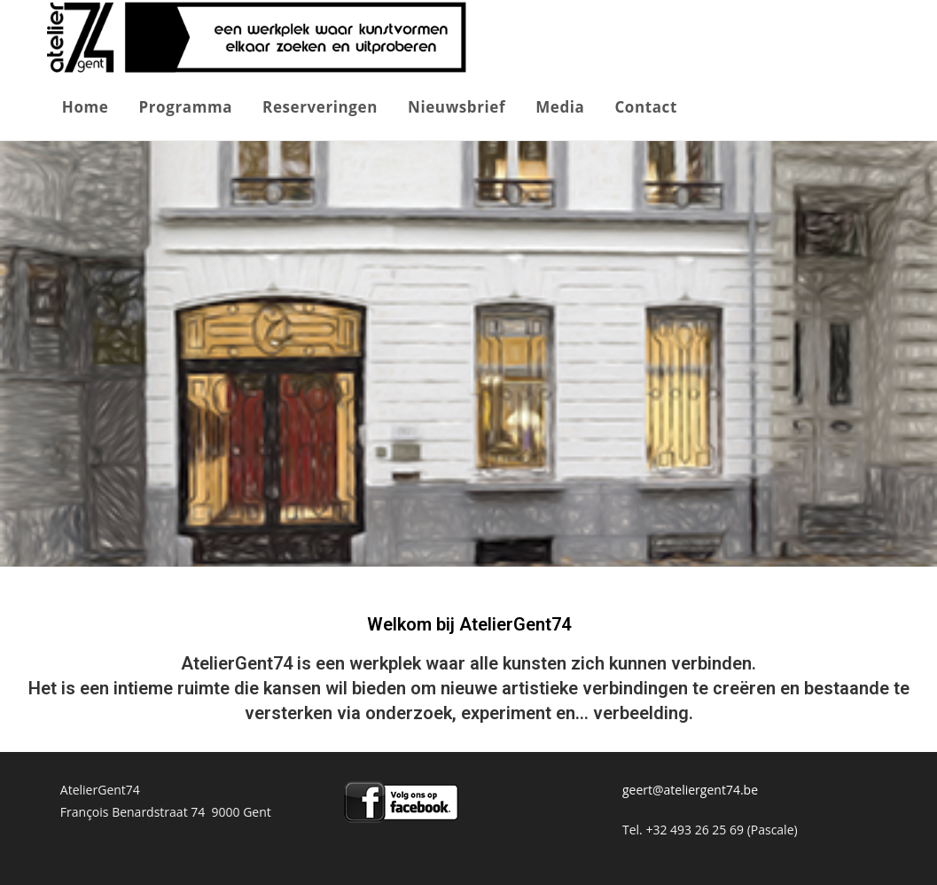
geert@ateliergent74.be (690, 789)
